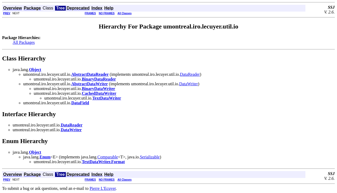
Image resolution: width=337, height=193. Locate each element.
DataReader (190, 74)
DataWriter (188, 84)
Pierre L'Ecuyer (103, 188)
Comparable (107, 157)
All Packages (24, 42)
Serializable (150, 157)
